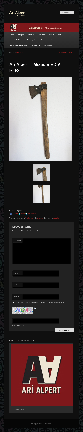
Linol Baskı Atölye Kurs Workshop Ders (23, 40)
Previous (63, 52)
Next (71, 52)
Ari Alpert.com (30, 218)
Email (16, 284)
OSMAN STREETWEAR (18, 45)
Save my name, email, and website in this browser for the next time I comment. (39, 302)
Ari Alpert (17, 12)
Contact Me (48, 45)
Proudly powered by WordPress (41, 424)
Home (12, 35)
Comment (17, 240)
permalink (56, 218)
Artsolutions (42, 35)
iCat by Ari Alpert (55, 35)
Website (17, 296)
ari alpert (40, 218)
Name (16, 273)
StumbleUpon (30, 214)
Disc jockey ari (35, 45)
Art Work (31, 35)
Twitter (21, 214)
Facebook (13, 214)
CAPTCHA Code (17, 325)
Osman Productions (47, 40)
